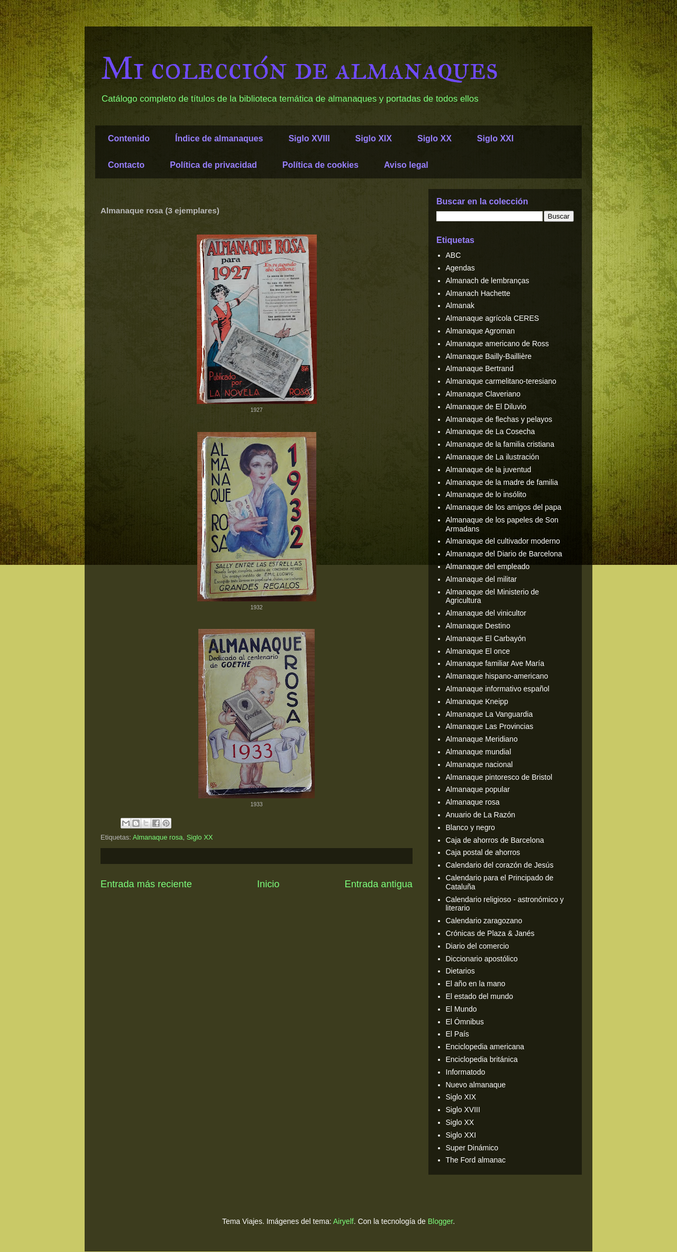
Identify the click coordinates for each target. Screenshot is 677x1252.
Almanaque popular (478, 789)
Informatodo (466, 1072)
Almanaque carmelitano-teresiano (501, 381)
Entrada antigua (379, 884)
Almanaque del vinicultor (486, 613)
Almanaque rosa (158, 837)
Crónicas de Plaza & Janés (490, 933)
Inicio (268, 884)
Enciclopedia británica (482, 1059)
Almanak (460, 305)
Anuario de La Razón (481, 814)
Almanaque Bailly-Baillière (489, 356)
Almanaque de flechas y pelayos (499, 419)
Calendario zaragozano (484, 920)
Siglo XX (434, 138)
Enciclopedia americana (485, 1046)
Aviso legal (406, 164)
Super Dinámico (472, 1147)
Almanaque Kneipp (477, 701)
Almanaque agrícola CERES (492, 318)
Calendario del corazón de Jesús (500, 865)
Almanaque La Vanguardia (489, 714)
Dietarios (460, 971)
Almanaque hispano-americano (497, 676)
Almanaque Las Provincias (490, 726)
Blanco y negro (470, 827)
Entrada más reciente (146, 884)
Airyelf (343, 1221)
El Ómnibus (465, 1021)
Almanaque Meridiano (482, 739)
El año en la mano (476, 983)
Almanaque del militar (481, 579)
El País (457, 1034)
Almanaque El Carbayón (486, 638)
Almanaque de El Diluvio (486, 406)
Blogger (440, 1221)
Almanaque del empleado (488, 566)
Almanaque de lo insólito (486, 494)
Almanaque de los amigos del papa (504, 507)
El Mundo (461, 1009)
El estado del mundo (480, 996)
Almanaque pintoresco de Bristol (499, 777)
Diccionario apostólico (482, 958)
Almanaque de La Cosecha (490, 431)
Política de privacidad (213, 164)
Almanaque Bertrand (480, 368)
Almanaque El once (478, 651)
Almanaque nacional (479, 764)
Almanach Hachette (478, 293)
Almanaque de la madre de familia (502, 482)
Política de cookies (320, 164)
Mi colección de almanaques (299, 68)
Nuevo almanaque (476, 1084)
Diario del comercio (477, 946)
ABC (453, 255)
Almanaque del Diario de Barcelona (504, 554)
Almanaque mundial (478, 751)
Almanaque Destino (478, 626)
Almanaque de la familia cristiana (500, 444)
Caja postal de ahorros (483, 852)
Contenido (129, 138)
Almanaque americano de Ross (497, 343)
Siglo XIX (373, 138)
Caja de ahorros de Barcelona (495, 840)
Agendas (460, 268)
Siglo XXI (495, 138)
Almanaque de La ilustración (492, 457)
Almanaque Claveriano (483, 394)
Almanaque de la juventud (489, 469)
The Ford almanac (476, 1160)
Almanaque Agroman (480, 331)
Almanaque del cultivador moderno (503, 541)
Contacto (126, 164)
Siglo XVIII (309, 138)
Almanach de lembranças (487, 280)
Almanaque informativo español (498, 688)
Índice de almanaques (219, 138)
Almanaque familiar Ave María (495, 663)
